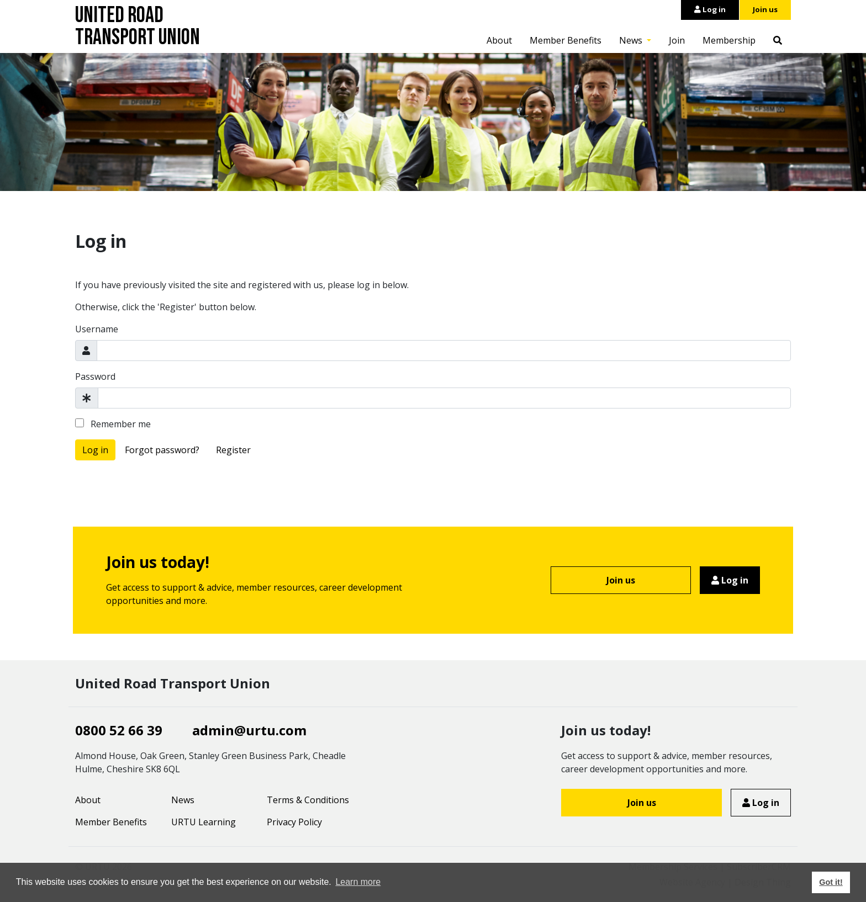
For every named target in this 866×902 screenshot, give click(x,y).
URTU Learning (203, 822)
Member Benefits (565, 40)
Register (233, 450)
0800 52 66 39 (118, 730)
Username (96, 329)
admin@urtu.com (249, 730)
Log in (710, 9)
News (632, 40)
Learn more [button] (358, 882)
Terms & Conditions (308, 800)
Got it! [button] (830, 882)
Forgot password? (162, 450)
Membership (729, 40)
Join (677, 40)
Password (95, 376)
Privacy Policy (294, 822)
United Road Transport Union (137, 26)
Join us (765, 9)
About (499, 40)
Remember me (113, 424)
